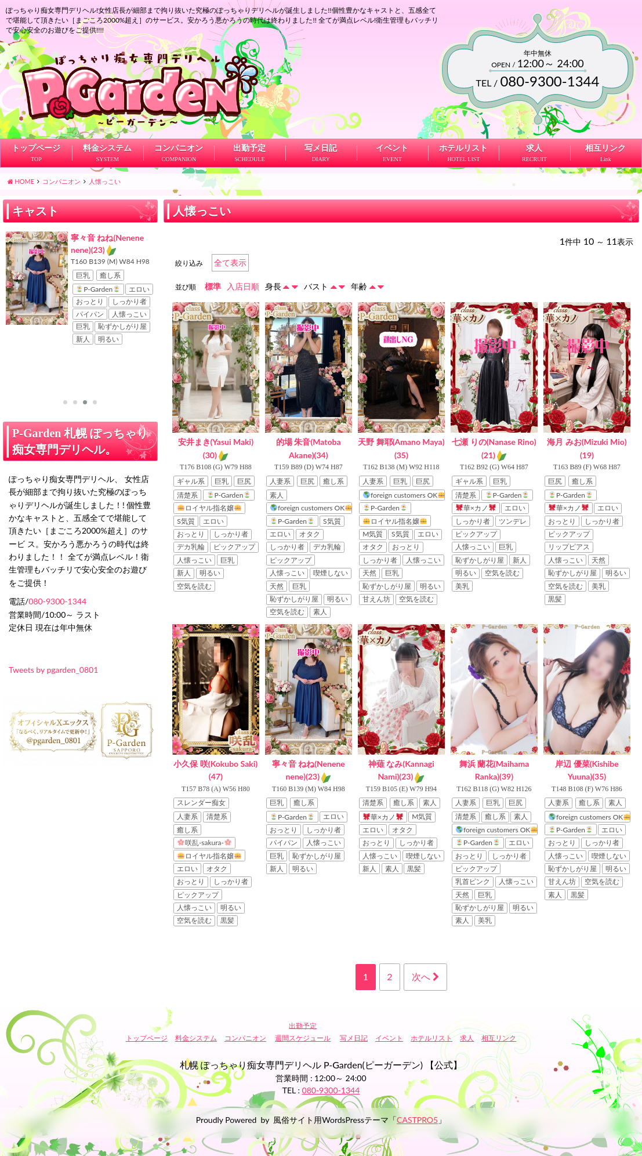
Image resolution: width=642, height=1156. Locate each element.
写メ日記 (321, 137)
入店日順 (243, 275)
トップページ (36, 137)
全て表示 (230, 251)
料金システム (107, 137)
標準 (213, 275)
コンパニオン (178, 137)
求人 (535, 137)
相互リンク (606, 137)
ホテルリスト (463, 137)
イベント (392, 137)
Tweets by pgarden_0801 (53, 646)
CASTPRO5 (417, 1109)
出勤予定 (250, 137)
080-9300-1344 (57, 578)
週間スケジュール (303, 1027)
